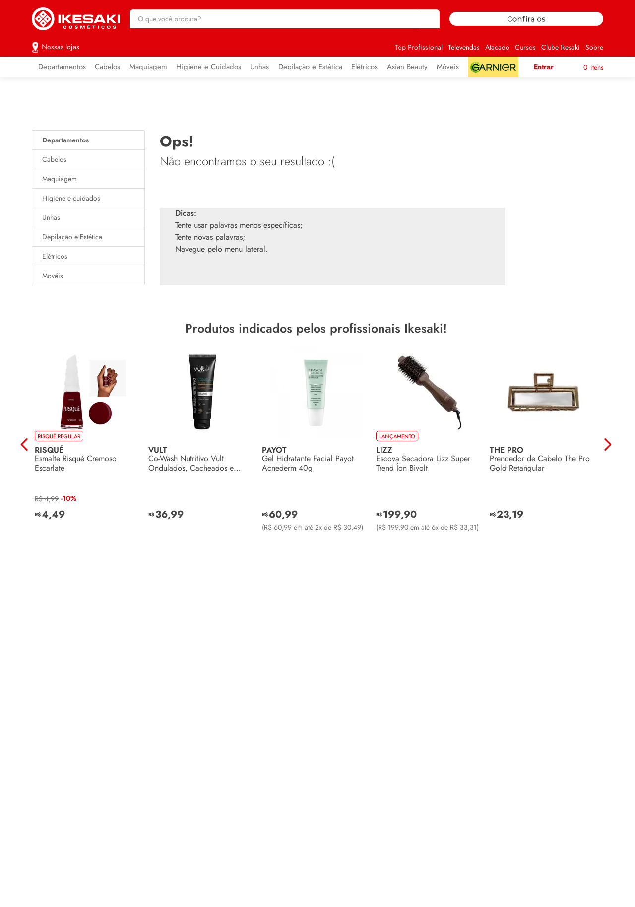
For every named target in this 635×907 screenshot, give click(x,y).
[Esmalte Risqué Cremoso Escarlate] (88, 445)
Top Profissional (419, 47)
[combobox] (285, 18)
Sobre (594, 47)
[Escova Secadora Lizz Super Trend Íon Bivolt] (430, 445)
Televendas (464, 47)
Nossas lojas (60, 47)
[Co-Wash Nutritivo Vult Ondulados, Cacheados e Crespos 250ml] (202, 445)
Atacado (497, 47)
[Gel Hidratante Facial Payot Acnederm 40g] (316, 445)
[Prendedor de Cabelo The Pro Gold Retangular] (543, 445)
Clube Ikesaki (560, 47)
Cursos (525, 47)
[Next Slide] (607, 444)
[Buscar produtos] (427, 19)
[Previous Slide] (24, 444)
